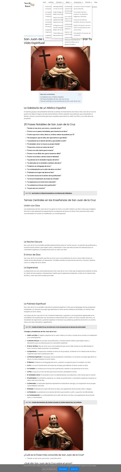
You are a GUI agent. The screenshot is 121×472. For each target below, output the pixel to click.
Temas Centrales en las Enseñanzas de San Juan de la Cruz (60, 101)
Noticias (51, 2)
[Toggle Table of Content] (78, 94)
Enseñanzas (77, 2)
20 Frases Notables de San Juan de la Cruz (54, 99)
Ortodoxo (59, 2)
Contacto (94, 7)
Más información (49, 469)
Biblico (68, 2)
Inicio (44, 2)
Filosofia (87, 2)
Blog (95, 2)
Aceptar (74, 469)
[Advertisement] (60, 22)
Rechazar (63, 469)
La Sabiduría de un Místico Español (52, 97)
